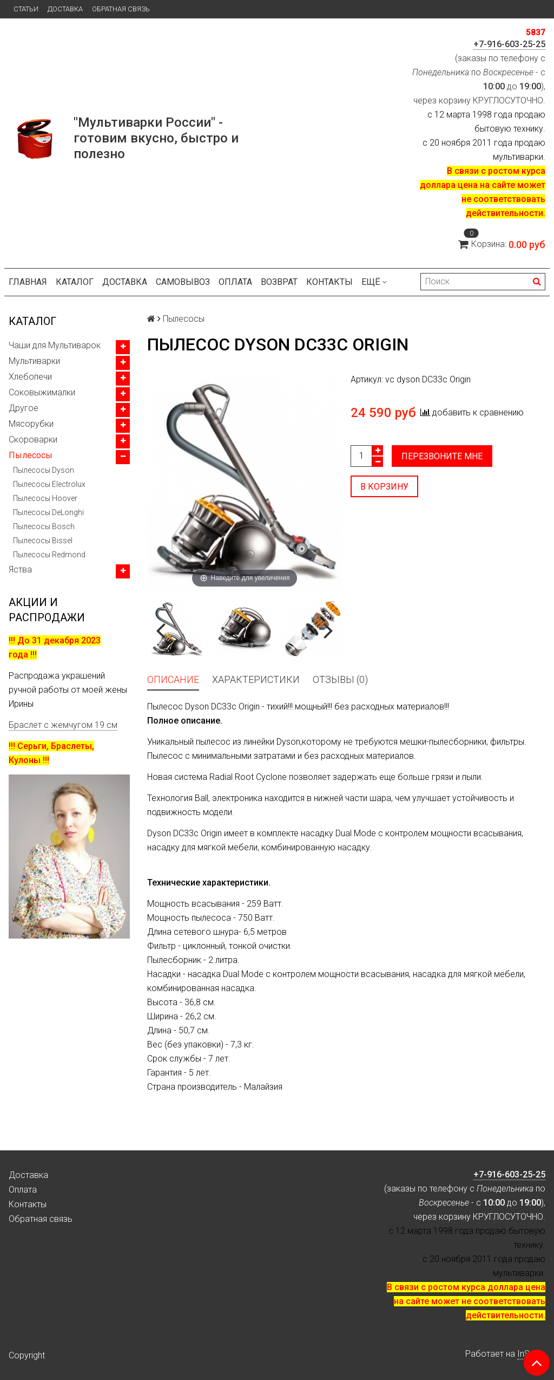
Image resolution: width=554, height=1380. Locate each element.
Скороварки (33, 439)
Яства (20, 569)
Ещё (374, 282)
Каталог (75, 282)
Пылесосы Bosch (44, 526)
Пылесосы (30, 455)
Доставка (65, 9)
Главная (28, 282)
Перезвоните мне (442, 456)
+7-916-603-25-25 (509, 44)
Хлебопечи (30, 377)
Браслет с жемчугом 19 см (63, 725)
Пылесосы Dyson (43, 470)
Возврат (279, 282)
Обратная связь (121, 9)
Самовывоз (183, 282)
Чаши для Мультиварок (55, 345)
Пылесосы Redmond (49, 554)
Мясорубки (31, 424)
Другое (23, 408)
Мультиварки (34, 361)
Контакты (329, 282)
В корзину (384, 486)
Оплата (235, 282)
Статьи (26, 9)
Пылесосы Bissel (42, 540)
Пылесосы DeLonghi (48, 512)
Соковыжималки (42, 392)
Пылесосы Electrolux (49, 484)
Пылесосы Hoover (45, 498)
